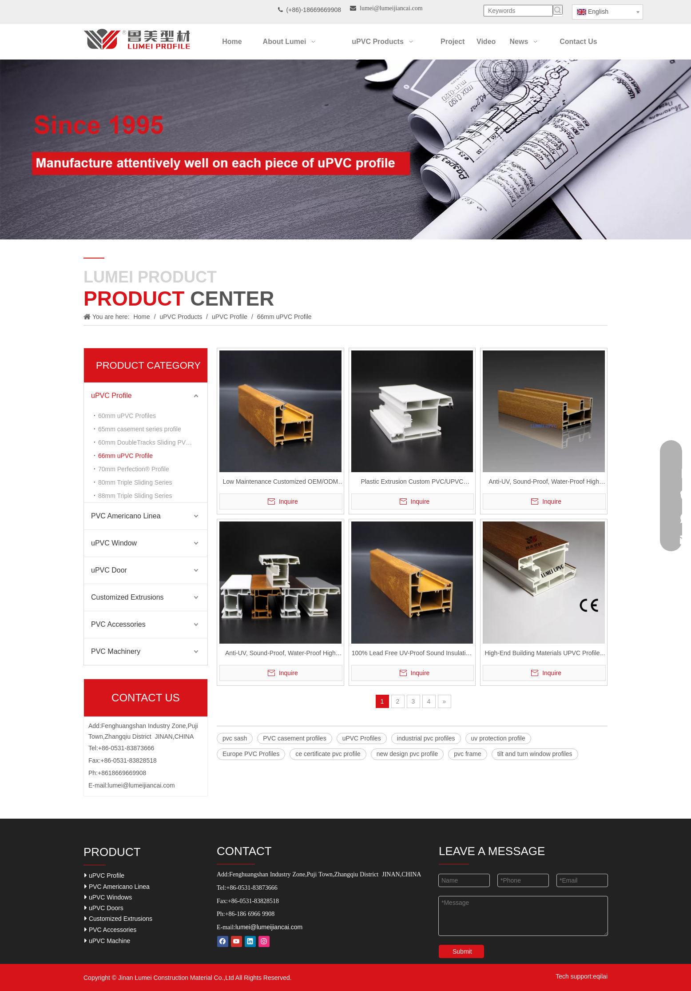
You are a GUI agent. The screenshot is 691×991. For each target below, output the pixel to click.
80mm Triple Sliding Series (135, 482)
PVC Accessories (118, 624)
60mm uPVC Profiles (127, 415)
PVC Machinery (115, 651)
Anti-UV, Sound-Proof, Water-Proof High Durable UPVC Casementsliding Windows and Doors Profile (544, 482)
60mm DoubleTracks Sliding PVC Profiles (152, 442)
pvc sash (234, 738)
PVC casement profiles (294, 738)
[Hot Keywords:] (558, 10)
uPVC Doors (103, 907)
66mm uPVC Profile (125, 455)
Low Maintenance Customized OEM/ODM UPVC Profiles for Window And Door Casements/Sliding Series (280, 482)
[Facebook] (222, 941)
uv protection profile (498, 738)
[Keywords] (518, 10)
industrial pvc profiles (426, 738)
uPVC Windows (108, 897)
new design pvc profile (407, 753)
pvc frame (467, 753)
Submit (462, 951)
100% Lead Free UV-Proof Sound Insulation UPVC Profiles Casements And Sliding (412, 654)
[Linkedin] (250, 941)
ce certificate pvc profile (327, 753)
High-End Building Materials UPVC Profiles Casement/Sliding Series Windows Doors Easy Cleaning (544, 654)
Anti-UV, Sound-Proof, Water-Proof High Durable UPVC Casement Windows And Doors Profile (280, 654)
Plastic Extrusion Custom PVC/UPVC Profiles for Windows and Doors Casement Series (412, 482)
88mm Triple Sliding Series (135, 495)
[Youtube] (236, 941)
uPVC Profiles (361, 738)
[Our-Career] (345, 149)
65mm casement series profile (139, 429)
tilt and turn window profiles (534, 753)
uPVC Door (109, 570)
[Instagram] (264, 941)
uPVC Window (114, 543)
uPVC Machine (107, 940)
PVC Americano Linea (126, 516)
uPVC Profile (111, 395)
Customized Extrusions (127, 597)
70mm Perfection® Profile (133, 469)
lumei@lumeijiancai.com (141, 785)
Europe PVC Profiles (250, 753)
